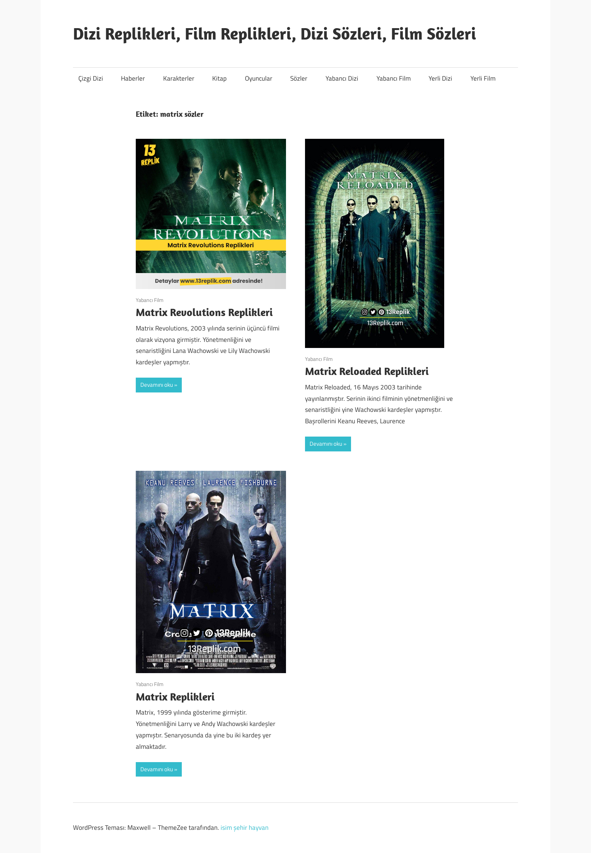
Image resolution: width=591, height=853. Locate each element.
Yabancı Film (394, 78)
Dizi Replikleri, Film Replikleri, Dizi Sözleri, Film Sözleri (274, 33)
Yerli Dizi (440, 78)
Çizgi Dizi (90, 78)
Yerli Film (483, 78)
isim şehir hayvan (244, 827)
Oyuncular (258, 78)
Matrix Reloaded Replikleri (367, 371)
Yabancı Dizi (342, 78)
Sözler (298, 78)
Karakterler (178, 78)
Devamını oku (156, 384)
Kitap (219, 78)
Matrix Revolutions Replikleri (204, 312)
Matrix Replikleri (175, 696)
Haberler (133, 78)
